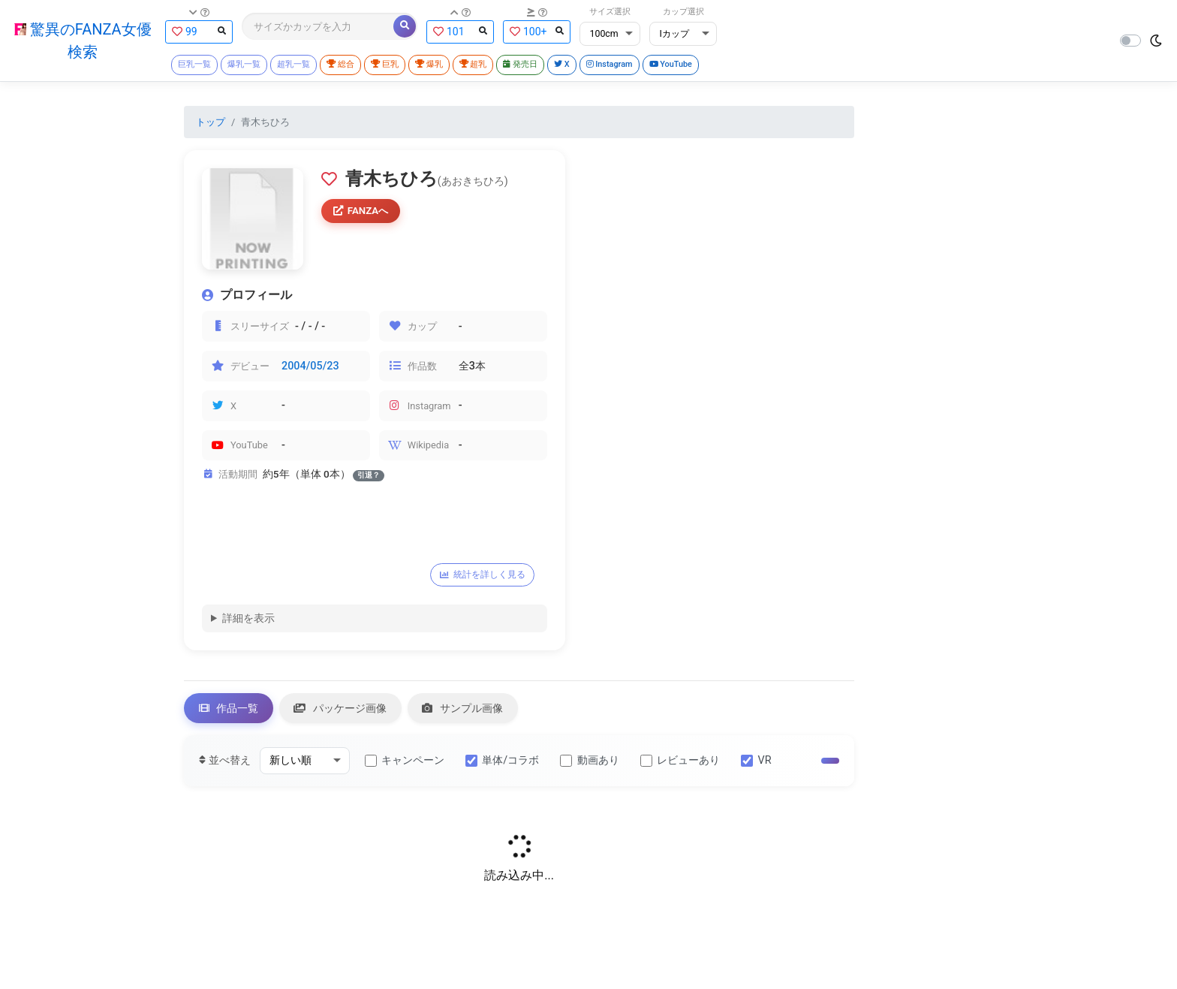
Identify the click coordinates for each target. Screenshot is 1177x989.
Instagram (612, 65)
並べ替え (225, 762)
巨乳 (385, 65)
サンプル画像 (464, 710)
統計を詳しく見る (482, 576)
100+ (536, 31)
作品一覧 (229, 710)
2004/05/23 (310, 366)
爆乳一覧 (243, 65)
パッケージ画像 (341, 710)
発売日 (522, 65)
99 (198, 31)
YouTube (674, 65)
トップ (210, 122)
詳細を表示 (248, 619)
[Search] (317, 26)
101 (459, 31)
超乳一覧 (292, 65)
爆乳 (430, 65)
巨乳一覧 (193, 65)
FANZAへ (362, 212)
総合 (340, 65)
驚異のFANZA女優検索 (82, 40)
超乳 (474, 65)
